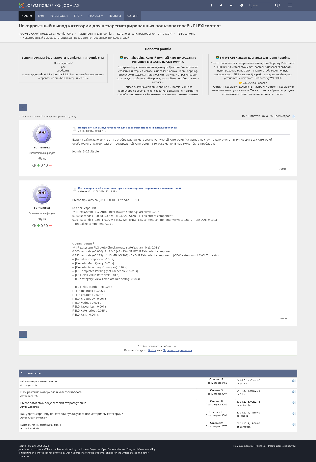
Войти (152, 350)
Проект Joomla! (63, 63)
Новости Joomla (158, 49)
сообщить (63, 70)
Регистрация (59, 16)
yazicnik (32, 384)
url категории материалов (38, 381)
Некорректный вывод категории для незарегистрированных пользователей (127, 127)
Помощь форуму (243, 445)
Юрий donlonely (37, 417)
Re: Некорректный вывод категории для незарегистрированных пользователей (129, 188)
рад (63, 67)
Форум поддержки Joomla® (49, 5)
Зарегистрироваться (177, 350)
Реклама (261, 445)
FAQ (78, 16)
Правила (115, 16)
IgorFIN (244, 415)
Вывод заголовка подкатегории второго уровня (53, 403)
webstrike (33, 406)
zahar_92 (33, 395)
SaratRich (33, 428)
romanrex (42, 147)
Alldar (243, 394)
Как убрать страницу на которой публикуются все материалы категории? (71, 414)
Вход (41, 16)
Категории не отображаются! (40, 425)
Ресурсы (95, 16)
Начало (27, 16)
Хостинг (132, 16)
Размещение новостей (282, 445)
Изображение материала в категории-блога (51, 392)
